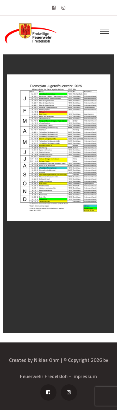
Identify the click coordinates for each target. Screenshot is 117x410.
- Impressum (83, 376)
